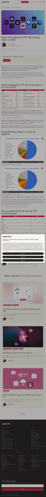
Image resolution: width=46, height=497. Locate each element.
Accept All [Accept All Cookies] (23, 253)
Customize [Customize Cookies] (23, 257)
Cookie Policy (5, 249)
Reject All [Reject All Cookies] (23, 260)
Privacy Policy (11, 249)
